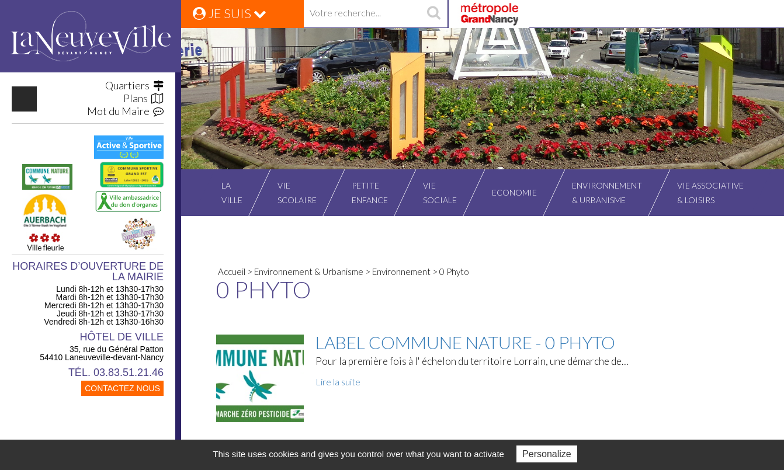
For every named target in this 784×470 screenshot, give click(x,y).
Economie (514, 192)
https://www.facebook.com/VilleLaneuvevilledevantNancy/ (24, 99)
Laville (231, 192)
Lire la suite (337, 381)
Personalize (546, 454)
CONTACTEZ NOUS (122, 388)
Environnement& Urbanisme (607, 192)
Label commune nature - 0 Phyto (465, 342)
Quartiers (134, 85)
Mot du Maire (125, 111)
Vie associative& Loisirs (710, 192)
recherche (433, 14)
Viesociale (440, 192)
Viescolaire (297, 192)
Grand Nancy (488, 14)
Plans (143, 98)
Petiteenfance (370, 192)
